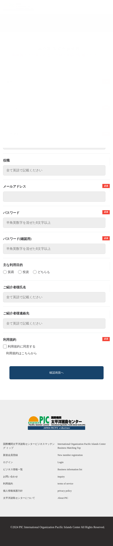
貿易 (11, 272)
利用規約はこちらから (21, 353)
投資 (26, 272)
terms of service (65, 483)
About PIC (63, 498)
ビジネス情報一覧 (13, 469)
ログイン (8, 462)
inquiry (61, 476)
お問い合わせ (10, 476)
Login (60, 462)
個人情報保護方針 (13, 490)
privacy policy (65, 490)
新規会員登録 (10, 455)
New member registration (70, 455)
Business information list (70, 469)
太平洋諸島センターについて (19, 498)
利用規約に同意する (21, 346)
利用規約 (8, 483)
